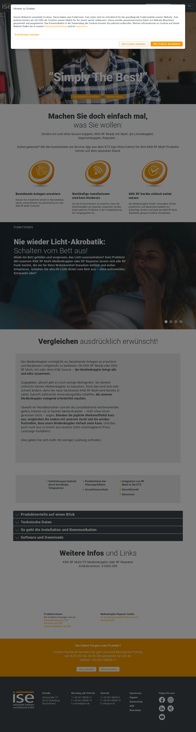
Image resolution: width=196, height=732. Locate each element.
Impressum (82, 26)
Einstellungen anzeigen (27, 34)
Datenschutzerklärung (56, 26)
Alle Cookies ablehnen (133, 44)
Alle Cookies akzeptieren (166, 44)
